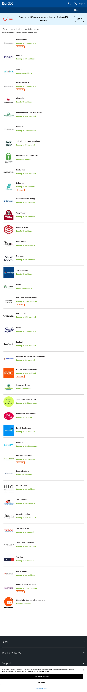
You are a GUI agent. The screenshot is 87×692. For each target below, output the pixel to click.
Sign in (82, 4)
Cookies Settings (41, 688)
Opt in (79, 19)
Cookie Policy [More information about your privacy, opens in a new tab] (44, 671)
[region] (43, 679)
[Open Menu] (79, 10)
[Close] (83, 670)
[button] (43, 19)
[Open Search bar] (69, 4)
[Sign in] (75, 4)
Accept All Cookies (42, 676)
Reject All (41, 682)
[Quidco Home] (7, 5)
